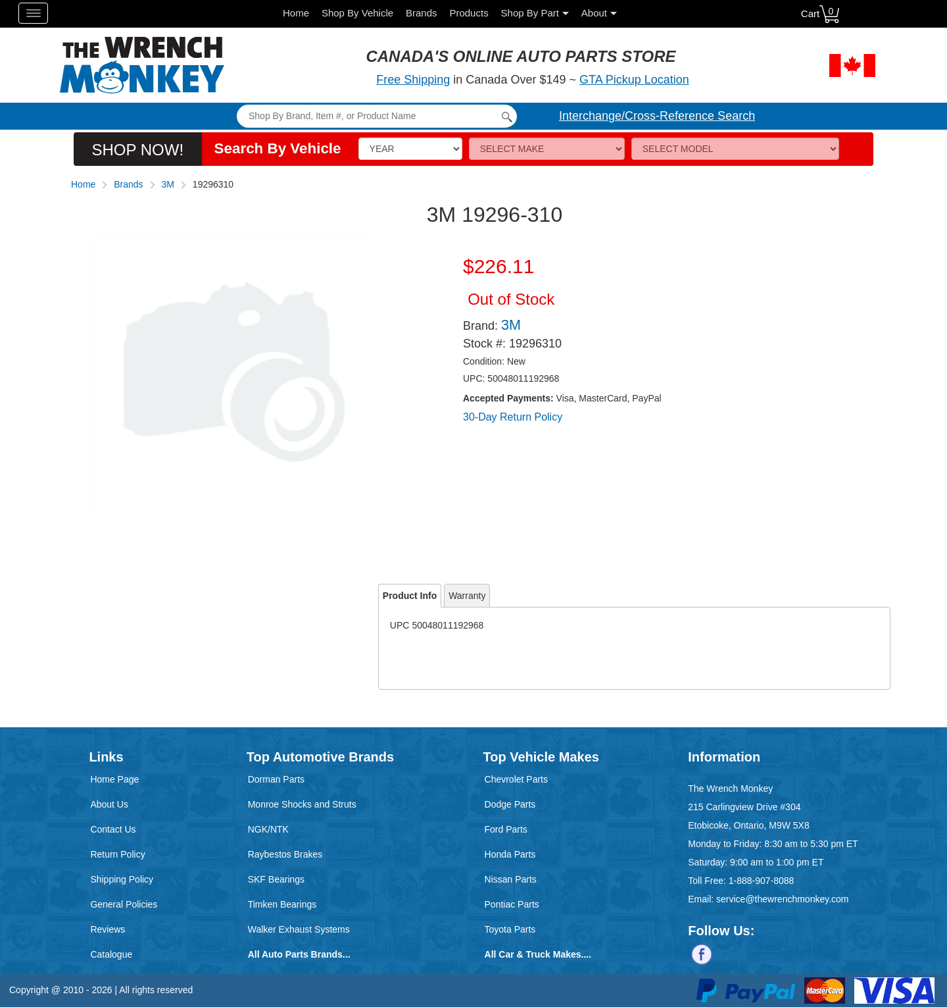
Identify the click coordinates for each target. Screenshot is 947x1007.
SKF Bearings (276, 879)
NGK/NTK (268, 829)
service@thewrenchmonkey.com (782, 899)
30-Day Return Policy (512, 417)
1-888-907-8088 (761, 880)
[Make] (547, 149)
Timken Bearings (282, 904)
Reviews (107, 929)
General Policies (123, 904)
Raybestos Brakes (285, 854)
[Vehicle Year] (410, 149)
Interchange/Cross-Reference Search (657, 115)
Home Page (114, 779)
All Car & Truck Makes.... (538, 954)
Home (296, 12)
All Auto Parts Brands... (299, 954)
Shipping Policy (121, 879)
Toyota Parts (510, 929)
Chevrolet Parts (516, 779)
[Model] (735, 149)
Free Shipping (413, 79)
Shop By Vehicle (357, 12)
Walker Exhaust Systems (299, 929)
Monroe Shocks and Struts (302, 804)
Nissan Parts (511, 879)
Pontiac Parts (512, 904)
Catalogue (111, 954)
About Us (109, 804)
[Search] (376, 116)
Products (468, 12)
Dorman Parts (276, 779)
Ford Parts (506, 829)
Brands (421, 12)
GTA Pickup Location (634, 79)
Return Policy (117, 854)
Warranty (467, 595)
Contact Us (112, 829)
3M (168, 184)
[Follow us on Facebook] (702, 953)
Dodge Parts (510, 804)
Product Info (410, 595)
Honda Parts (510, 854)
